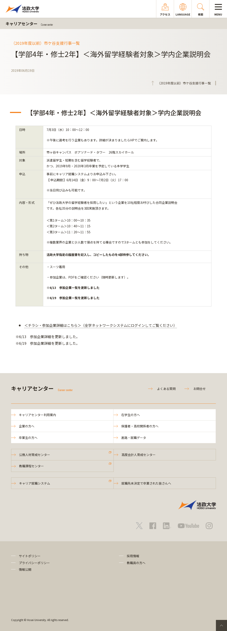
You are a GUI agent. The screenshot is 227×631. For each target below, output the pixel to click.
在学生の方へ (130, 415)
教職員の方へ (136, 563)
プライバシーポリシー (34, 563)
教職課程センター (31, 466)
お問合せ (199, 388)
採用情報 (133, 556)
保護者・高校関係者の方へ (140, 426)
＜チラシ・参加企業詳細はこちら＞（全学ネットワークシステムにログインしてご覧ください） (100, 325)
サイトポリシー (30, 556)
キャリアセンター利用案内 (37, 415)
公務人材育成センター (34, 454)
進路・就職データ (133, 437)
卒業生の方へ (28, 437)
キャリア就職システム (34, 483)
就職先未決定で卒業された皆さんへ (146, 483)
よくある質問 (166, 388)
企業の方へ (26, 426)
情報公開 (25, 569)
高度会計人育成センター (138, 454)
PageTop (221, 625)
